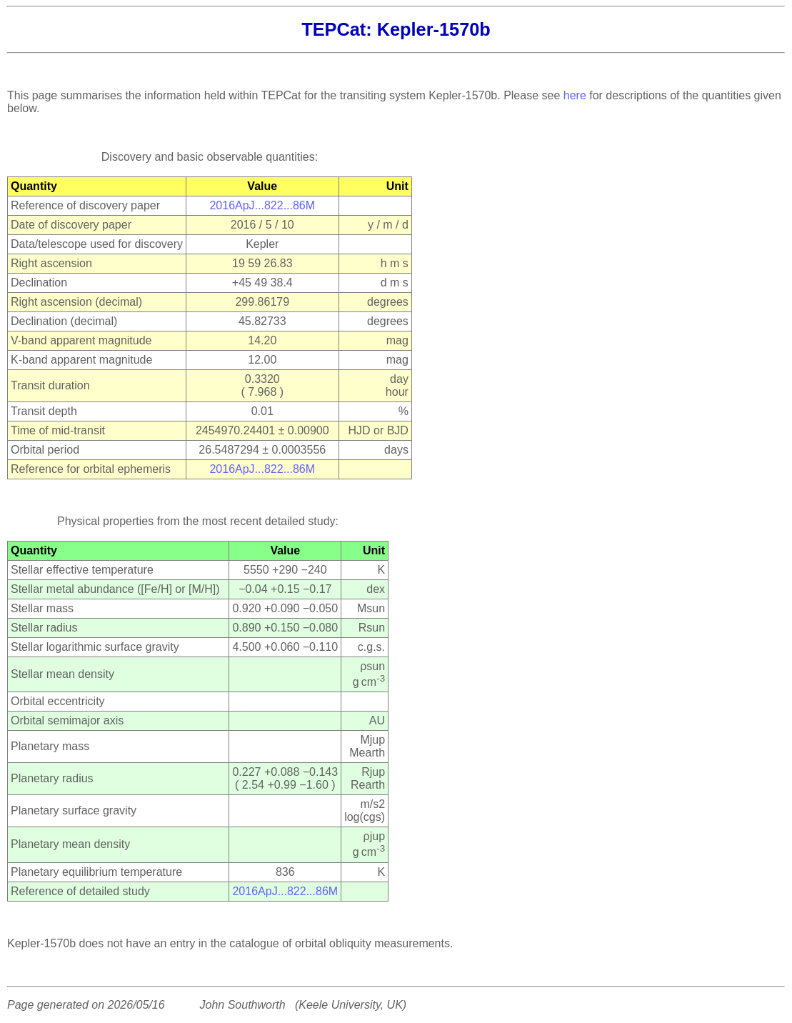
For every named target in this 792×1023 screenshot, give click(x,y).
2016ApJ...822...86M (262, 205)
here (574, 95)
